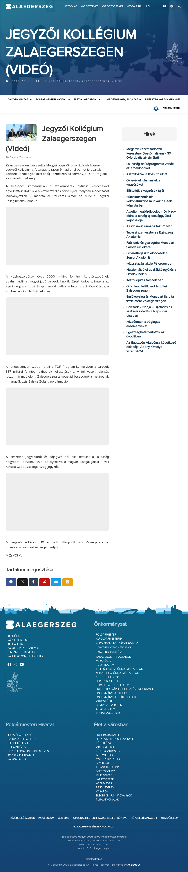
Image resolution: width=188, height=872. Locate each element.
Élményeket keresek (21, 652)
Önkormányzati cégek (111, 693)
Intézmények (104, 755)
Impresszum (46, 818)
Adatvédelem (169, 818)
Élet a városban (85, 99)
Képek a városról (108, 751)
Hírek (37, 81)
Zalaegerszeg (29, 6)
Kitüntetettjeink (108, 677)
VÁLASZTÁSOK (171, 108)
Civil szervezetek (108, 759)
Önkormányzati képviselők (115, 642)
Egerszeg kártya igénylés (162, 99)
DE (156, 6)
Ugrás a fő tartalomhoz (173, 2)
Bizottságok (105, 665)
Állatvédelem (105, 709)
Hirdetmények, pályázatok (123, 99)
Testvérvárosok (108, 713)
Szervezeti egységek (22, 739)
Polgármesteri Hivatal (51, 99)
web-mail (63, 818)
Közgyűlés (103, 661)
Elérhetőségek (18, 743)
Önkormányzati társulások (116, 697)
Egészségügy (105, 771)
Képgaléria (134, 6)
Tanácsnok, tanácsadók (113, 657)
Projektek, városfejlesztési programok (125, 689)
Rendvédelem (105, 787)
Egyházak (103, 763)
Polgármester (106, 634)
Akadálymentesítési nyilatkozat (94, 826)
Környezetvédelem (109, 705)
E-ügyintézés (17, 747)
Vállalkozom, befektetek (25, 656)
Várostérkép (89, 6)
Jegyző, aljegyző (20, 735)
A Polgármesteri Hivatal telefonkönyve (100, 818)
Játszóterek (105, 779)
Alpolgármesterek (109, 638)
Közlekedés (104, 783)
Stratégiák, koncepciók (112, 685)
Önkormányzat (18, 99)
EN (148, 6)
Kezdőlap (70, 6)
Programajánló (107, 735)
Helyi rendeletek (107, 681)
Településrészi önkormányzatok (119, 669)
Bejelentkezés (94, 859)
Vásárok (102, 791)
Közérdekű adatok (21, 755)
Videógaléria (105, 747)
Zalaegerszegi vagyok (23, 648)
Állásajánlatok (107, 767)
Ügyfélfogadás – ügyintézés (28, 751)
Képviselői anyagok (144, 818)
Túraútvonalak (107, 799)
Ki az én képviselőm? (110, 652)
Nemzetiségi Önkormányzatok (117, 673)
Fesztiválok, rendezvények (115, 739)
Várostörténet (112, 6)
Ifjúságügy (104, 775)
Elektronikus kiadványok (114, 795)
